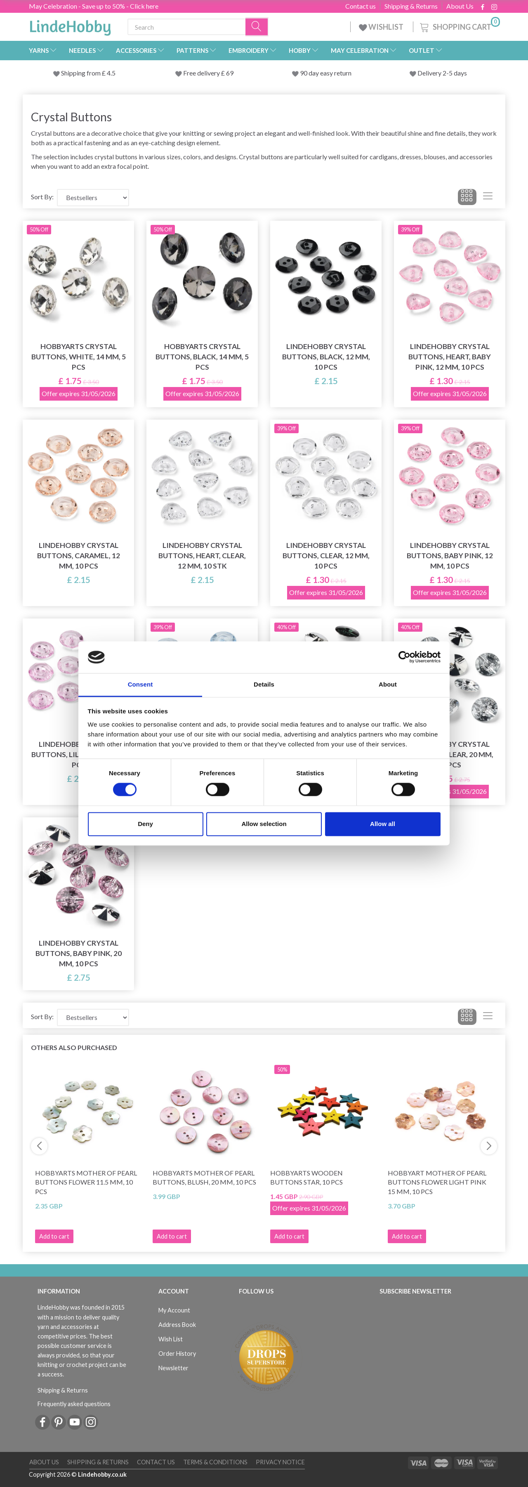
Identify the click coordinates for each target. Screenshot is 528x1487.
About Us (460, 6)
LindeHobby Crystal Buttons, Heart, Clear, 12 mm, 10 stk (202, 555)
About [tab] (388, 684)
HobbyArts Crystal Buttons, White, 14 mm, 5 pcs (78, 356)
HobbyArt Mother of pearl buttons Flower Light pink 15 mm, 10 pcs (437, 1182)
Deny (145, 823)
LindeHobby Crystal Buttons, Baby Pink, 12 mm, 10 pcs (450, 555)
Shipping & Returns (411, 6)
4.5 (111, 73)
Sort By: (42, 197)
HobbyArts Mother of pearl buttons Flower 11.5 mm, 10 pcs (86, 1182)
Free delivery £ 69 (208, 73)
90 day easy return (325, 73)
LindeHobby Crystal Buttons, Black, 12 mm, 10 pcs (326, 356)
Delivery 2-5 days (442, 73)
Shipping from (81, 73)
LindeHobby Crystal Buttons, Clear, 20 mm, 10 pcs (449, 754)
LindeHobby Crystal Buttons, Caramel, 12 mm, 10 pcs (78, 555)
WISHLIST (382, 26)
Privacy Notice (280, 1462)
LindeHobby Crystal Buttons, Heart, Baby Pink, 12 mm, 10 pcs (449, 356)
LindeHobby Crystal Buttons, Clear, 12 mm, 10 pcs (326, 555)
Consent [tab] (140, 684)
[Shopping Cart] (459, 25)
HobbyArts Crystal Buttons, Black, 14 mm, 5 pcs (202, 356)
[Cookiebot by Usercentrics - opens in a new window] (404, 657)
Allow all (382, 823)
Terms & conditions (215, 1462)
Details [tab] (264, 684)
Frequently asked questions (74, 1403)
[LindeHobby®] (70, 25)
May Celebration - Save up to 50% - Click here (93, 6)
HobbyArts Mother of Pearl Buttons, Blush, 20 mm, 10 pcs (204, 1177)
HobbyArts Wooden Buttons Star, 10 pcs (306, 1177)
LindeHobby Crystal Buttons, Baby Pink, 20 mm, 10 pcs (78, 953)
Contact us (360, 6)
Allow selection (263, 823)
